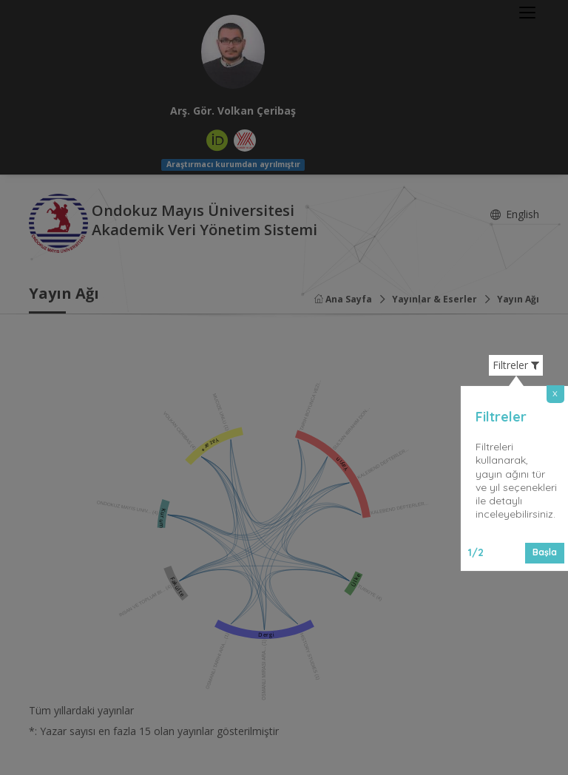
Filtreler (516, 365)
